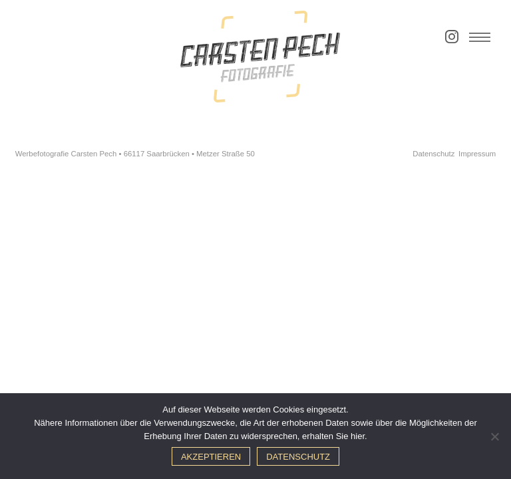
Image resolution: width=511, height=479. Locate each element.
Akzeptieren (211, 457)
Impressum (477, 154)
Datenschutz (433, 154)
